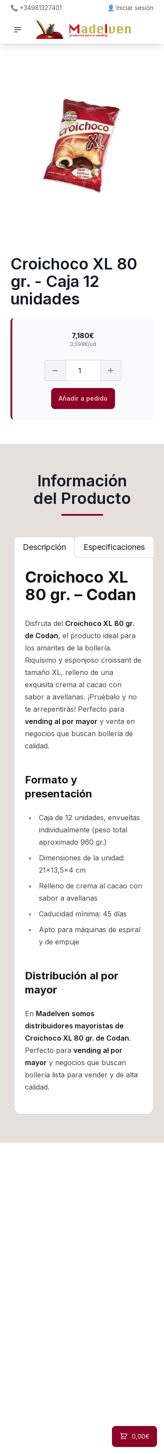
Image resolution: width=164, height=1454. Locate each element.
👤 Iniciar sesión (130, 7)
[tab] (44, 547)
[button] (17, 29)
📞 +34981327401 (36, 7)
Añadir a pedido (83, 398)
